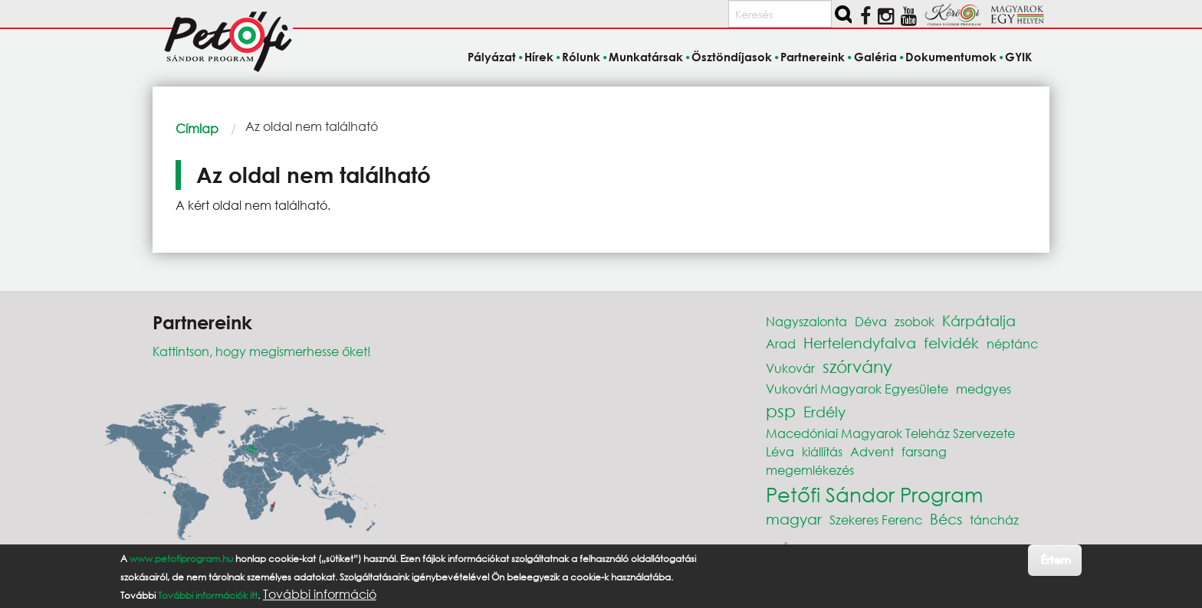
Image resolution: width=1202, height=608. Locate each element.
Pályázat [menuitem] (492, 57)
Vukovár (790, 368)
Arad (781, 343)
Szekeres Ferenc (875, 520)
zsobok (914, 321)
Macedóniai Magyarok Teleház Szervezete (890, 433)
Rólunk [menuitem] (581, 57)
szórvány (857, 366)
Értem (1055, 559)
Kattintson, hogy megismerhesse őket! (262, 351)
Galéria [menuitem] (875, 57)
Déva (871, 321)
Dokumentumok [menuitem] (951, 57)
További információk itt (208, 595)
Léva (780, 451)
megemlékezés (810, 470)
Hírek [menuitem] (538, 57)
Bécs (946, 519)
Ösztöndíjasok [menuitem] (731, 57)
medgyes (983, 389)
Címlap (197, 128)
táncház (994, 520)
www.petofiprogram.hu (181, 558)
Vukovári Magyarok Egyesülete (857, 389)
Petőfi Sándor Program (874, 494)
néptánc (1012, 343)
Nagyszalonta (806, 321)
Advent (872, 451)
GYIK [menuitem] (1018, 57)
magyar (794, 519)
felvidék (951, 342)
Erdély (824, 411)
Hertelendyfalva (859, 342)
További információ (319, 594)
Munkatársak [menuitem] (646, 57)
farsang (924, 451)
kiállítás (822, 451)
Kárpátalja (979, 320)
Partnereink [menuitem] (812, 57)
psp (781, 410)
